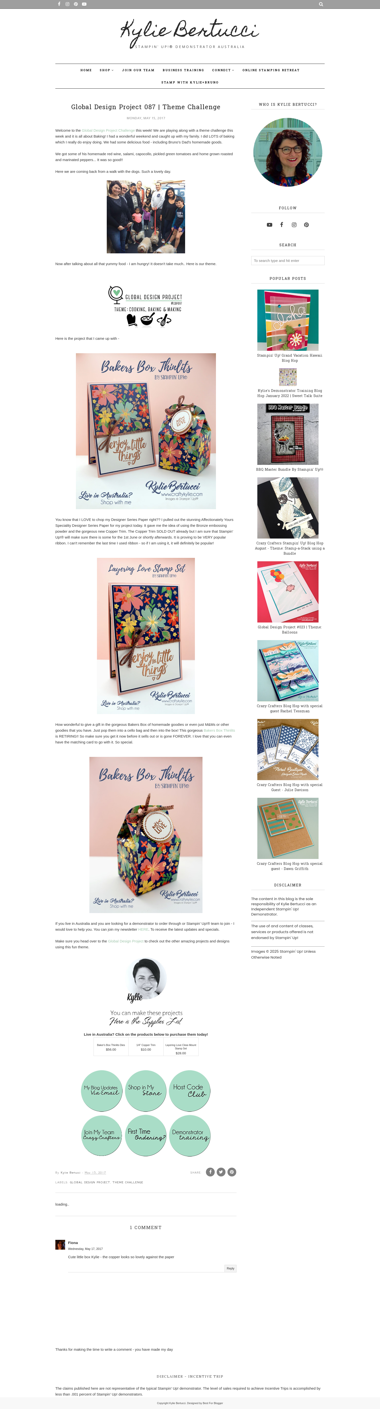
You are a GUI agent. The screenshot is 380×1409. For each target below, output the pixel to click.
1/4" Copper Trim (145, 1045)
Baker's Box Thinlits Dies (111, 1045)
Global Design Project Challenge (108, 130)
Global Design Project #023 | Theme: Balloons (290, 630)
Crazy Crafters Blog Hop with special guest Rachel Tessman (290, 709)
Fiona (73, 1243)
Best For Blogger (213, 1403)
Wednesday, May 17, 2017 (85, 1249)
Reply (230, 1268)
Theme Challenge (127, 1182)
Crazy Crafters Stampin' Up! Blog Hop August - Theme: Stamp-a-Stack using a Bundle (290, 548)
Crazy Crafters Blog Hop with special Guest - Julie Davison (290, 788)
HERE (143, 929)
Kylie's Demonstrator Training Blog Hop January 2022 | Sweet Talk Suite (289, 393)
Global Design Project (125, 941)
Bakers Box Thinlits (219, 730)
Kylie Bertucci (190, 32)
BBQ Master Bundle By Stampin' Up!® (289, 469)
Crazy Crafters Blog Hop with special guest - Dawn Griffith (290, 866)
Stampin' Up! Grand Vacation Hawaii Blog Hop (289, 358)
